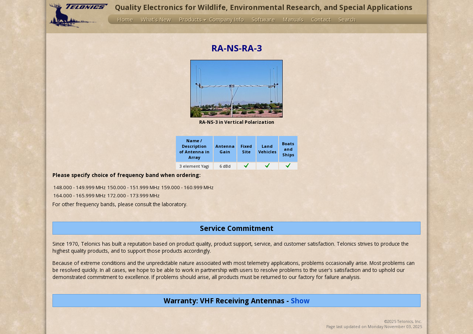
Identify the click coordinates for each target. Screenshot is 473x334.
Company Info (226, 19)
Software (263, 19)
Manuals (293, 19)
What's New (156, 19)
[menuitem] (127, 19)
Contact (321, 19)
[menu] (267, 19)
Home (125, 19)
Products (190, 19)
